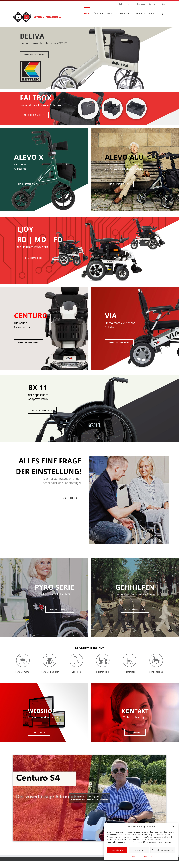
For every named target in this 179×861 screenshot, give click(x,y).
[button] (173, 826)
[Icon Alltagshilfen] (129, 654)
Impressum (147, 856)
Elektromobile (102, 671)
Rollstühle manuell (23, 671)
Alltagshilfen (129, 671)
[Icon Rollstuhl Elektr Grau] (49, 654)
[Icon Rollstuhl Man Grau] (23, 654)
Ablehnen (138, 850)
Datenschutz (136, 856)
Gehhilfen (76, 671)
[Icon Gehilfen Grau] (76, 654)
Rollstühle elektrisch (49, 671)
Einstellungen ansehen (162, 850)
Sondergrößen (156, 671)
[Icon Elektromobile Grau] (103, 654)
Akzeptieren (117, 850)
